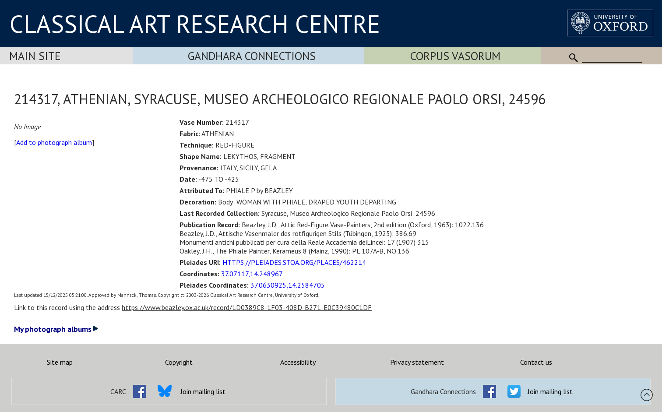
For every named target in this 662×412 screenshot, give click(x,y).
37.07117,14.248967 (252, 273)
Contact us (536, 362)
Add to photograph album (54, 142)
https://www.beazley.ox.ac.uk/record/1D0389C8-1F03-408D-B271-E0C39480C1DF (247, 307)
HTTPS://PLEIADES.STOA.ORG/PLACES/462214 (294, 262)
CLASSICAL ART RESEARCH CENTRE (195, 23)
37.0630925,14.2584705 (287, 285)
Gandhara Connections (252, 56)
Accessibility (298, 362)
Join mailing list (202, 391)
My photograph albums (56, 329)
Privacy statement (417, 362)
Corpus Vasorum (455, 56)
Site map (60, 362)
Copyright (179, 362)
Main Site (35, 56)
